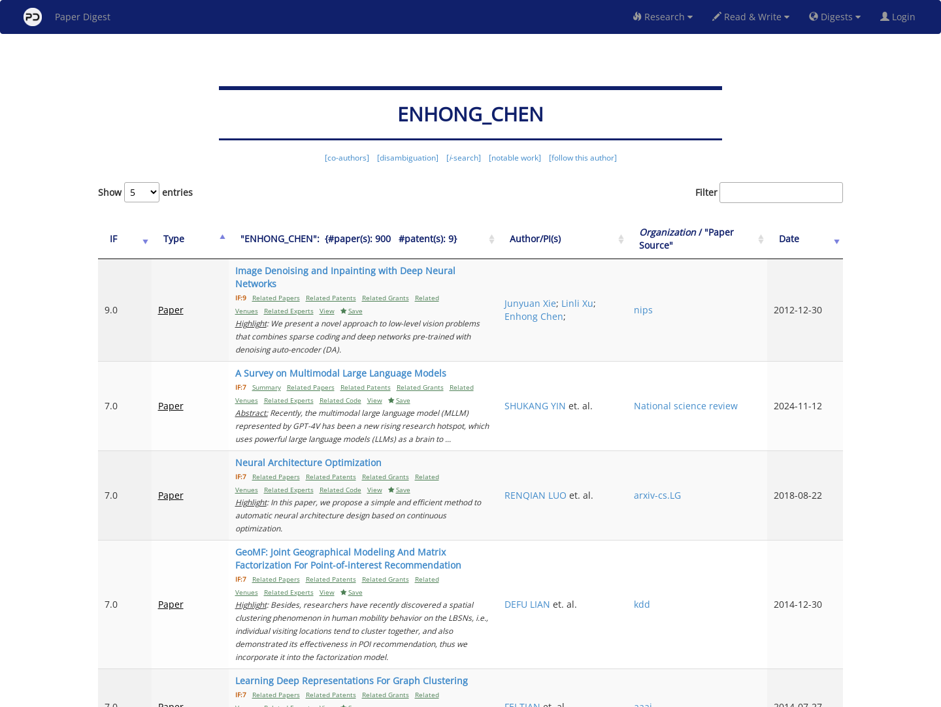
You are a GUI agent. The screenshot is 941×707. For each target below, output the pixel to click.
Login (900, 16)
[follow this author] (583, 157)
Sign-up (443, 694)
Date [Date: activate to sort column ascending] (805, 238)
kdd (688, 526)
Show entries (145, 192)
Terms (475, 694)
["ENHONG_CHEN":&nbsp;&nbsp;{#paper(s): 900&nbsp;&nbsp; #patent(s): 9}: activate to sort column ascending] (386, 239)
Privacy (507, 694)
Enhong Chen (624, 297)
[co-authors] (347, 157)
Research (663, 16)
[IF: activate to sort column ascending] (119, 239)
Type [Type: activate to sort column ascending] (162, 238)
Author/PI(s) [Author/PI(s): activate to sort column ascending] (609, 238)
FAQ (415, 694)
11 (787, 642)
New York (576, 694)
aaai (689, 602)
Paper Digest (67, 17)
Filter (769, 192)
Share (537, 694)
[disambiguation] (407, 157)
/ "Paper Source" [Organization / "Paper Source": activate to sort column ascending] (718, 238)
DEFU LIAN (601, 526)
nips (689, 290)
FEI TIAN (596, 602)
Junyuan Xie (604, 283)
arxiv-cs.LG (703, 436)
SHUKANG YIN (609, 360)
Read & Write (750, 16)
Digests (835, 16)
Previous (585, 642)
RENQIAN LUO (609, 430)
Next (823, 642)
